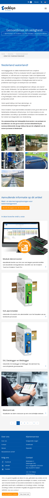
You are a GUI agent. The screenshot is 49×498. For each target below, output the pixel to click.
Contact (3, 444)
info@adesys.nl (30, 474)
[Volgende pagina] (37, 423)
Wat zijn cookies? (13, 490)
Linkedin (5, 465)
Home (3, 54)
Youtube (5, 469)
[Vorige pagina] (11, 423)
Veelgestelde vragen (32, 441)
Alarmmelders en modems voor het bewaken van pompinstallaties (25, 33)
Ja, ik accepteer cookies (10, 494)
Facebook (6, 462)
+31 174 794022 (31, 472)
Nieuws (36, 2)
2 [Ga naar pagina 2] (18, 423)
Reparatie (29, 448)
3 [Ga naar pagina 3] (21, 423)
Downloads (29, 444)
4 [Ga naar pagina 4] (24, 423)
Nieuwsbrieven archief (8, 452)
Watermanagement (22, 54)
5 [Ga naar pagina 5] (27, 423)
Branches (10, 54)
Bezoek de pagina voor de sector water (15, 208)
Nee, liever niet (24, 494)
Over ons (4, 441)
